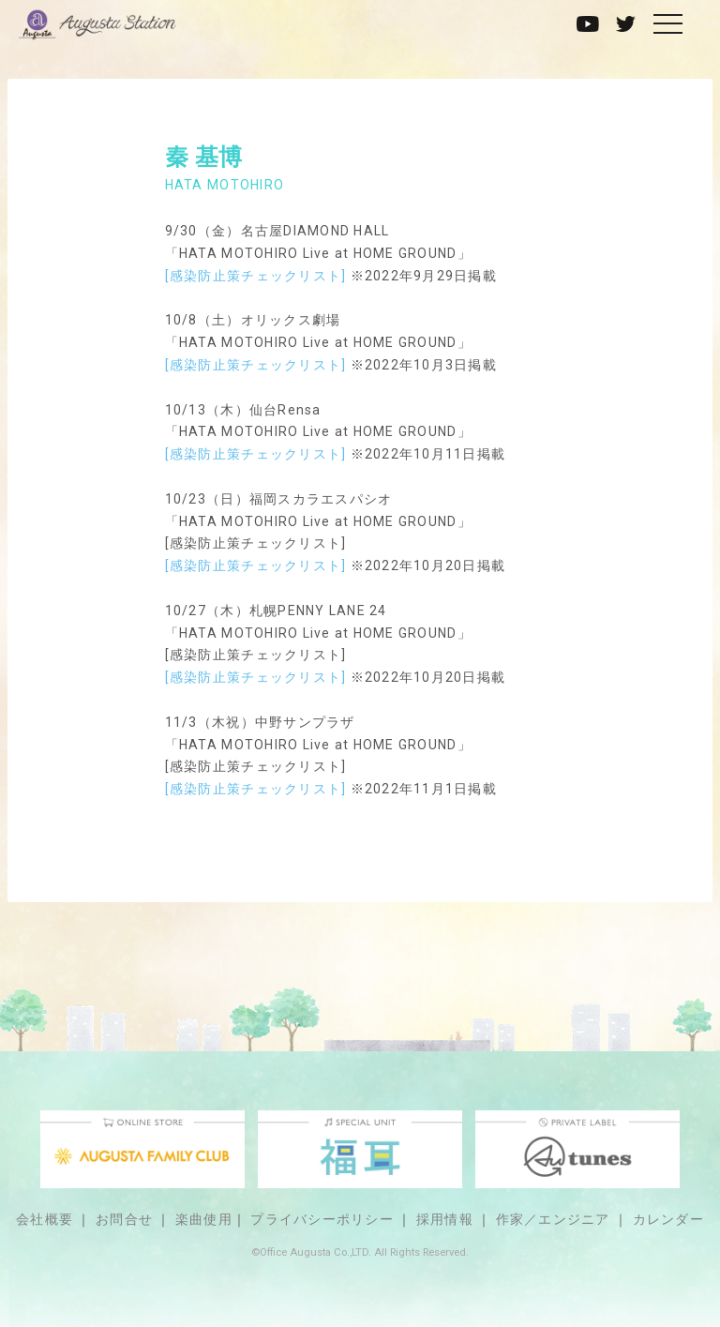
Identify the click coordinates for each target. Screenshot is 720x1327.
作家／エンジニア (553, 1219)
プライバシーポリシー (322, 1219)
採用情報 (444, 1219)
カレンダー (668, 1219)
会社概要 (44, 1219)
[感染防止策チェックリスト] (256, 275)
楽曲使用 (203, 1219)
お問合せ (124, 1219)
